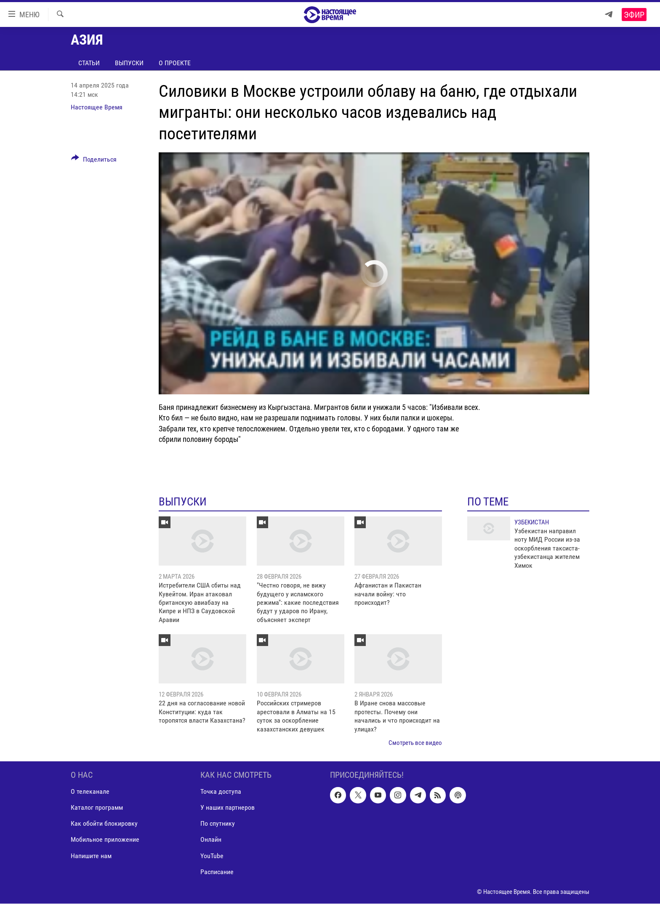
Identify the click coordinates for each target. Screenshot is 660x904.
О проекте (175, 63)
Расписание (217, 872)
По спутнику (217, 824)
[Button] (94, 160)
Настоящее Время (96, 107)
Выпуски (129, 63)
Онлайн (210, 840)
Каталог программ (97, 808)
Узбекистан (531, 522)
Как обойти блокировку (104, 824)
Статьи (89, 63)
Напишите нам (91, 856)
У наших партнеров (227, 808)
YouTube (212, 856)
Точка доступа (220, 792)
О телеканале (90, 792)
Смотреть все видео (415, 743)
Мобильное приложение (105, 840)
